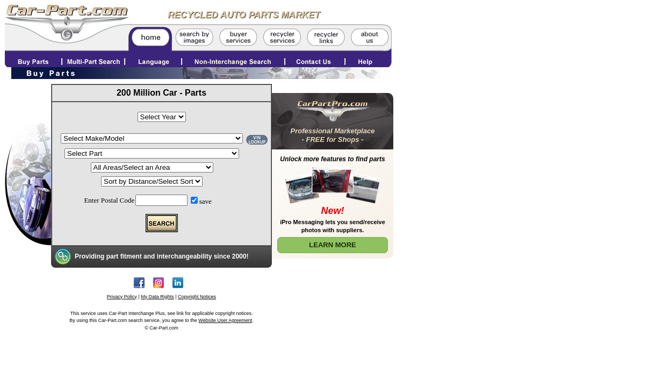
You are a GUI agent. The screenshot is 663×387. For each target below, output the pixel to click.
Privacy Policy (122, 296)
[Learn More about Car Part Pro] (332, 173)
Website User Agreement (225, 320)
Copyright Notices (197, 296)
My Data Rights (157, 296)
